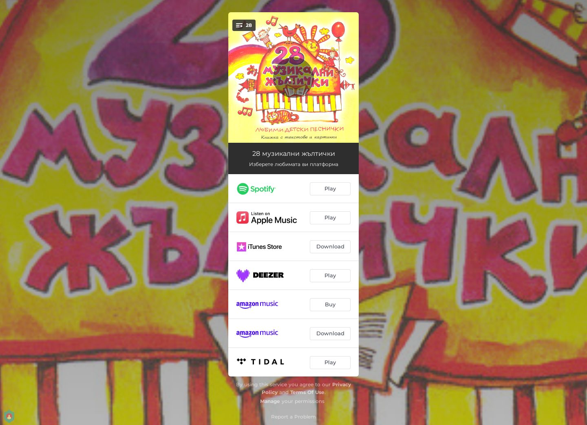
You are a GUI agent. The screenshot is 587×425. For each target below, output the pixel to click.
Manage (270, 401)
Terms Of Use (307, 392)
